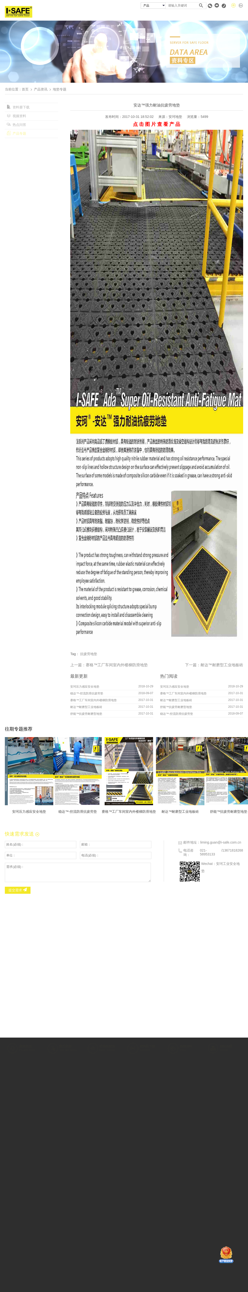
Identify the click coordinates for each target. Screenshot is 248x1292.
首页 (77, 15)
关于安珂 (100, 15)
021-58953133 (207, 852)
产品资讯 (40, 89)
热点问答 (16, 125)
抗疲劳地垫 (88, 654)
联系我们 (236, 15)
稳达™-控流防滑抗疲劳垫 (86, 693)
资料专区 (210, 15)
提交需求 (17, 890)
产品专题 (16, 133)
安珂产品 (126, 15)
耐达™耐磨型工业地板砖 (222, 665)
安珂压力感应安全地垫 (84, 686)
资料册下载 (18, 107)
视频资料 (16, 116)
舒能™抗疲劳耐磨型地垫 (86, 713)
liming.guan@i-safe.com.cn (220, 842)
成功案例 (153, 15)
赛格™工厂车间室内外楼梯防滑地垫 (117, 665)
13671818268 (232, 850)
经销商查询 (181, 15)
